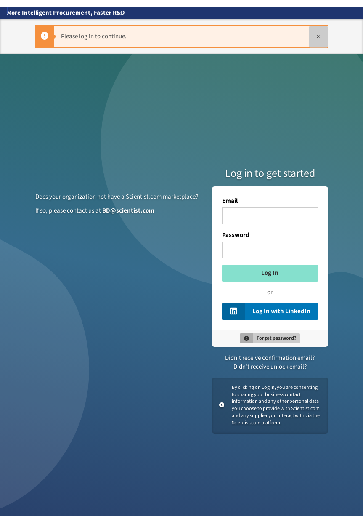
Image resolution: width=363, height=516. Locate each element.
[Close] (318, 36)
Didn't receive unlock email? (270, 366)
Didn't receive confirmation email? (270, 358)
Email (230, 201)
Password (236, 235)
